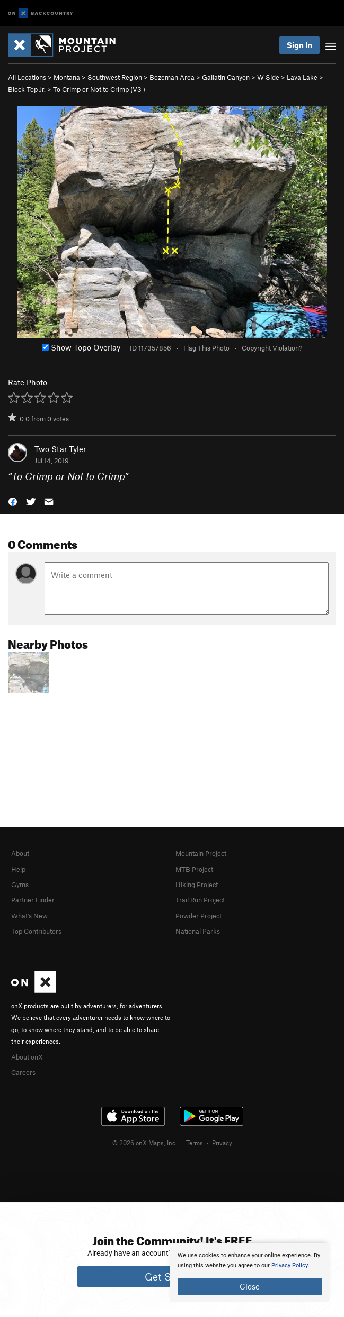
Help (18, 869)
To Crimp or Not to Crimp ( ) (99, 89)
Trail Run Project (200, 900)
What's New (29, 915)
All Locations (27, 77)
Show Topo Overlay (81, 347)
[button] (12, 501)
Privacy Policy (289, 1265)
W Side (268, 77)
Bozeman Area (172, 77)
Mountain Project (200, 853)
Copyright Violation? (272, 348)
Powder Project (198, 915)
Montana (67, 77)
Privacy (222, 1142)
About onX (27, 1057)
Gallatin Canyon (226, 77)
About (20, 853)
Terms (194, 1142)
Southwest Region (114, 77)
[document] (250, 1272)
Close (250, 1286)
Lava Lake (302, 77)
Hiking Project (196, 884)
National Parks (197, 931)
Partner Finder (33, 900)
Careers (23, 1072)
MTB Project (194, 869)
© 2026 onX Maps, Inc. (144, 1142)
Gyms (20, 884)
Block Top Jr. (27, 89)
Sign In (299, 45)
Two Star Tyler (60, 449)
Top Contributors (36, 931)
